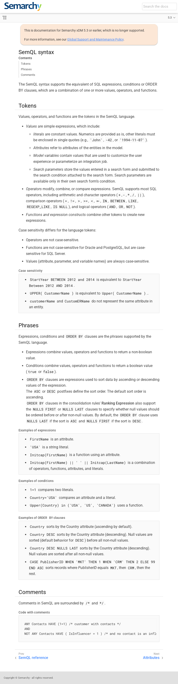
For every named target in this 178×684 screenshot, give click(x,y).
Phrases (26, 69)
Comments (28, 75)
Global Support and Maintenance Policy (95, 39)
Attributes (151, 657)
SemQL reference (33, 657)
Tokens (26, 63)
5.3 (170, 17)
